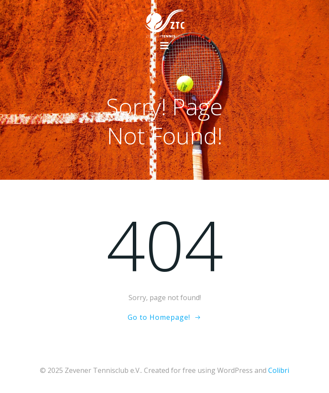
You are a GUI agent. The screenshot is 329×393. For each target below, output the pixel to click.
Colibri (278, 370)
